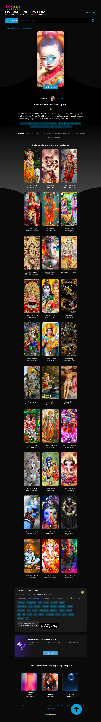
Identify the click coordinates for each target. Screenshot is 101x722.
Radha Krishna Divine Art (50, 186)
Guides (52, 708)
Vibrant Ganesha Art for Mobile (69, 489)
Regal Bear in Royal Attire (69, 533)
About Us (26, 706)
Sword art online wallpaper (30, 123)
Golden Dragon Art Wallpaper (69, 316)
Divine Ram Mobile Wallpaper (50, 230)
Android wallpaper (32, 598)
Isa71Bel (56, 98)
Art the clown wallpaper (48, 123)
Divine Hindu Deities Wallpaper (50, 316)
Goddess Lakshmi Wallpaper (50, 360)
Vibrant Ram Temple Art (69, 272)
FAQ (47, 708)
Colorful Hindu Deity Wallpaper (32, 446)
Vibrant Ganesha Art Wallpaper (50, 533)
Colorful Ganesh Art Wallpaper (50, 273)
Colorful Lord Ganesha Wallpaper (50, 576)
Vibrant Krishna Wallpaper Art (32, 360)
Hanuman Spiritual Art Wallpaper (32, 576)
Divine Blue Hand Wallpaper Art (32, 533)
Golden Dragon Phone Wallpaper (69, 360)
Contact (18, 706)
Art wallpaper (27, 28)
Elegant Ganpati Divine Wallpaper (31, 489)
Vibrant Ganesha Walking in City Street (69, 186)
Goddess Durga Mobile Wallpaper (32, 230)
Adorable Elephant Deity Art (50, 403)
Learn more (50, 653)
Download (50, 87)
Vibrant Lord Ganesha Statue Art (31, 403)
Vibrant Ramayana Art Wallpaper (50, 446)
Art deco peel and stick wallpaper (69, 123)
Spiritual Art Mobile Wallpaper (69, 403)
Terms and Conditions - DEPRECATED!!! (46, 706)
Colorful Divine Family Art (50, 489)
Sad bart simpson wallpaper (40, 127)
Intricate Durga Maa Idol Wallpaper (31, 273)
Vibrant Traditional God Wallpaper (32, 316)
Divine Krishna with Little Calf (32, 186)
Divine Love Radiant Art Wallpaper (69, 446)
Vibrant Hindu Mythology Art (69, 230)
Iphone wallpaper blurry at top (61, 127)
